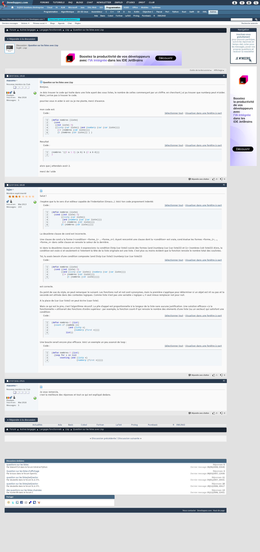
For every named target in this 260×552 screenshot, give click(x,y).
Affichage (218, 70)
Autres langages (28, 30)
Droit (141, 2)
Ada (96, 16)
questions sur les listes (17, 465)
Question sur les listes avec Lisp (43, 45)
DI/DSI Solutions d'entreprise (30, 7)
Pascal (159, 12)
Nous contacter (189, 510)
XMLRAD (162, 16)
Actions (24, 23)
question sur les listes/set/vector (22, 477)
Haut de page (219, 510)
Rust (184, 12)
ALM (63, 7)
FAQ (70, 2)
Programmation (113, 7)
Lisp (67, 30)
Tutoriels (58, 2)
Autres (213, 12)
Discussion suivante (128, 438)
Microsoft (72, 7)
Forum (13, 30)
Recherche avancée (249, 23)
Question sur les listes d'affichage (22, 471)
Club (151, 2)
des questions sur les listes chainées (24, 490)
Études (130, 2)
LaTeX (128, 16)
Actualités (37, 425)
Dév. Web (92, 7)
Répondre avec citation (199, 179)
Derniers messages (10, 23)
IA (57, 7)
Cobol (110, 16)
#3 (224, 381)
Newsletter (103, 2)
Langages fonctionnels (50, 30)
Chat (89, 2)
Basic (102, 16)
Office (135, 7)
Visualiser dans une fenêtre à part (203, 113)
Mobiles (144, 7)
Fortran (119, 16)
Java (82, 7)
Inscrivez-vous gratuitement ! (63, 19)
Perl (167, 12)
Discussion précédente (104, 438)
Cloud (49, 7)
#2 (224, 185)
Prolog (136, 16)
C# (118, 12)
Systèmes (156, 7)
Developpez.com (204, 510)
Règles (78, 23)
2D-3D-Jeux (82, 12)
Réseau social (39, 23)
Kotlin (136, 12)
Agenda (61, 23)
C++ (112, 12)
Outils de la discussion (200, 70)
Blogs (79, 2)
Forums (44, 2)
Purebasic (146, 16)
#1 (224, 76)
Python (175, 12)
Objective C (148, 12)
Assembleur (96, 12)
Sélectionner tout (174, 113)
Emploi (118, 2)
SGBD (126, 7)
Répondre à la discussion (21, 39)
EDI (101, 7)
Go (129, 12)
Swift (191, 12)
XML (205, 12)
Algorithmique (67, 12)
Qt (198, 12)
